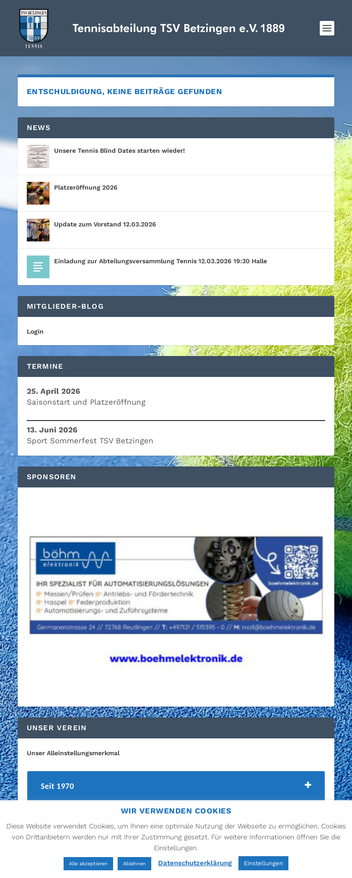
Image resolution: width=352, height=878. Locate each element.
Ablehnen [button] (134, 864)
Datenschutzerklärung (195, 863)
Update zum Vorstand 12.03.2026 (105, 224)
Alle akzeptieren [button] (88, 864)
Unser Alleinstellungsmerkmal (73, 753)
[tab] (176, 788)
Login (35, 331)
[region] (176, 597)
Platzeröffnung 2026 (86, 187)
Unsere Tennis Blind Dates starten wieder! (119, 150)
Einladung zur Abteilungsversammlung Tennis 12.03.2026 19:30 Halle (160, 261)
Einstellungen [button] (263, 863)
